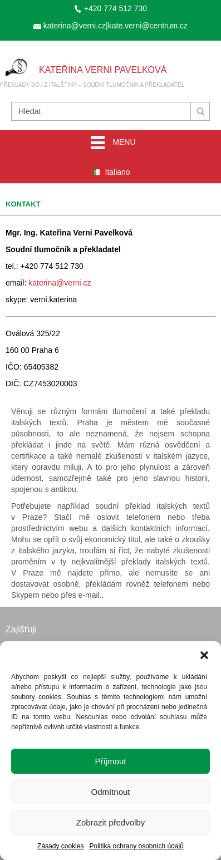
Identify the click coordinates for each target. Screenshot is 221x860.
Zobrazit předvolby (110, 822)
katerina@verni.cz (59, 282)
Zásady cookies (60, 846)
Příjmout (110, 761)
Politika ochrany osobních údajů (136, 846)
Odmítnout (110, 792)
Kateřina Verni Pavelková (102, 70)
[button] (204, 655)
